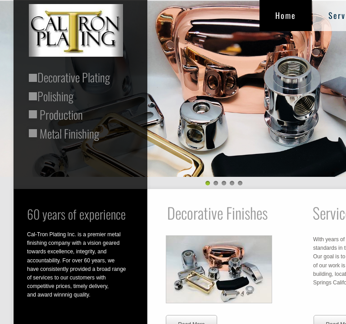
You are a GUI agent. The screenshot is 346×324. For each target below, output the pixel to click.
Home (285, 15)
